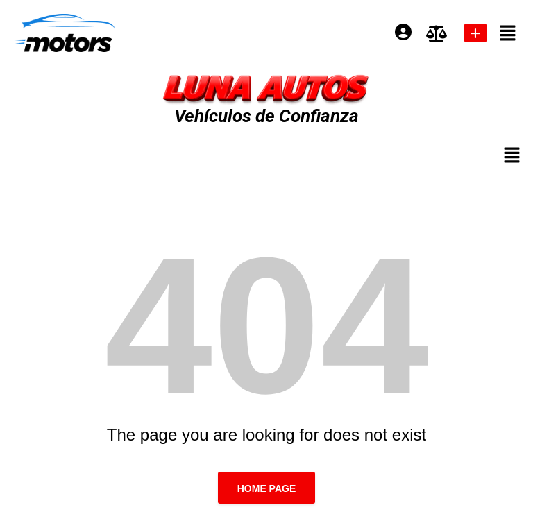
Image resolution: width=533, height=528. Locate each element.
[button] (508, 32)
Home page (266, 488)
